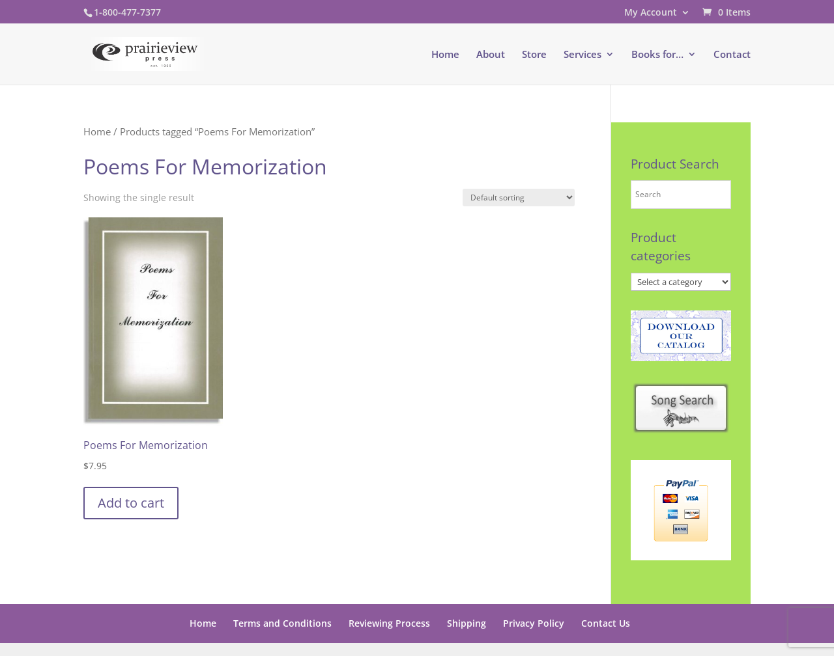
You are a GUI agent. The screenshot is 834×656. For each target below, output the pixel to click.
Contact (732, 55)
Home (445, 55)
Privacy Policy (533, 623)
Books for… (657, 55)
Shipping (466, 623)
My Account (650, 13)
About (490, 55)
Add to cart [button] (131, 503)
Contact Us (605, 623)
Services (582, 55)
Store (534, 55)
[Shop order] (519, 197)
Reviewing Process (389, 623)
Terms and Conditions (282, 623)
